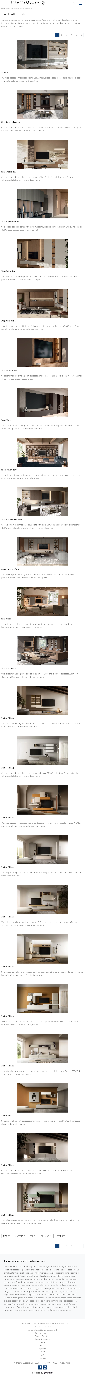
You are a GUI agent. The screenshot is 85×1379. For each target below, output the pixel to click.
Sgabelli (42, 1349)
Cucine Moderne (42, 1333)
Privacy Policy (65, 1363)
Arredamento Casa (12, 9)
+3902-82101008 (44, 1327)
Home (3, 9)
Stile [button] (32, 1236)
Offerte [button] (60, 1236)
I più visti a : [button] (46, 1236)
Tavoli (42, 1345)
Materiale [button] (20, 1236)
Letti (43, 1355)
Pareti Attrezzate (26, 9)
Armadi (42, 1358)
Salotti (42, 1352)
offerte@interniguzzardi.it (45, 1330)
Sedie (42, 1342)
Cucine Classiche (42, 1336)
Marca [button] (6, 1236)
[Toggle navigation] (81, 3)
